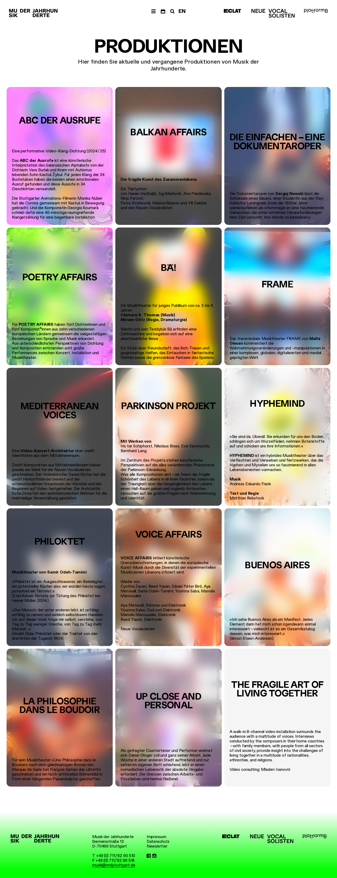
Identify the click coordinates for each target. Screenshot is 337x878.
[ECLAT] (232, 11)
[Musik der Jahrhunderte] (33, 13)
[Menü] (153, 11)
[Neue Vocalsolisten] (273, 13)
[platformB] (316, 11)
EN (182, 11)
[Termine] (163, 11)
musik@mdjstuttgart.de (113, 865)
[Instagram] (154, 855)
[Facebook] (149, 855)
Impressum (156, 836)
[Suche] (172, 11)
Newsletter (157, 846)
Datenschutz (158, 841)
